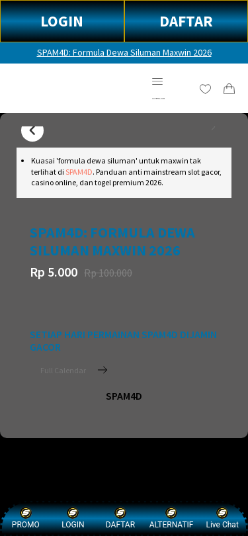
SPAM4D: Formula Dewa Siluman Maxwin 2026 (124, 52)
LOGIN (61, 20)
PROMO (26, 517)
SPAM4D (79, 172)
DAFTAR (186, 20)
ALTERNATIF (171, 517)
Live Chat (222, 517)
